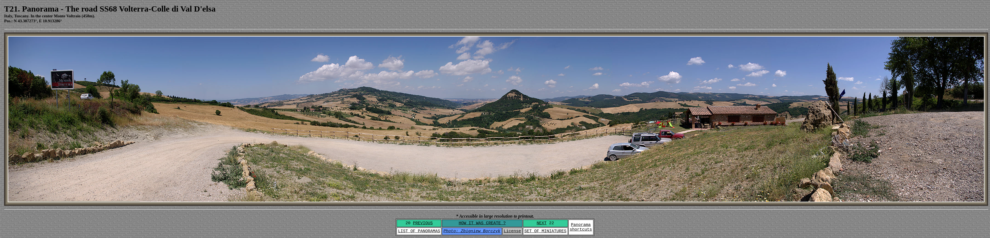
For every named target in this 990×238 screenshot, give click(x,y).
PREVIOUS (423, 223)
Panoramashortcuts (581, 227)
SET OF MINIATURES (545, 231)
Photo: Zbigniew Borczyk (471, 231)
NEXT (542, 223)
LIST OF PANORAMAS (419, 231)
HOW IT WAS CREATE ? (482, 223)
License (512, 231)
